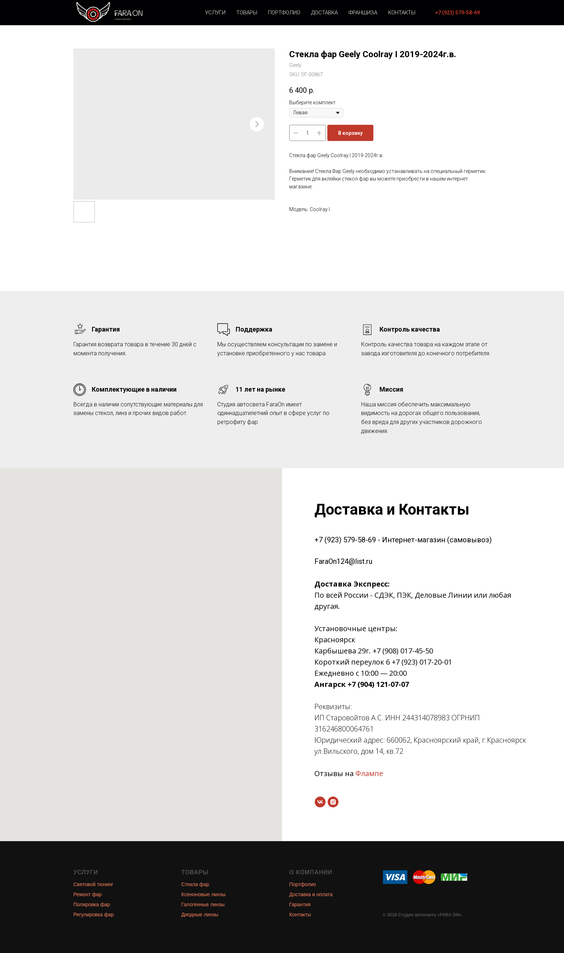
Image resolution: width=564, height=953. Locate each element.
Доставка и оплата (311, 894)
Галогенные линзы (203, 904)
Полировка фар (91, 904)
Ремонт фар (87, 894)
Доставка (324, 12)
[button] (457, 12)
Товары (246, 12)
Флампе (369, 773)
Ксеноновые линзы (203, 894)
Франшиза (363, 12)
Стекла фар (195, 884)
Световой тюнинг (93, 884)
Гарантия (300, 904)
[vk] (320, 802)
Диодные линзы (199, 914)
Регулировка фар (93, 914)
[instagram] (333, 802)
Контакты (401, 12)
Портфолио (284, 12)
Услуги (215, 12)
